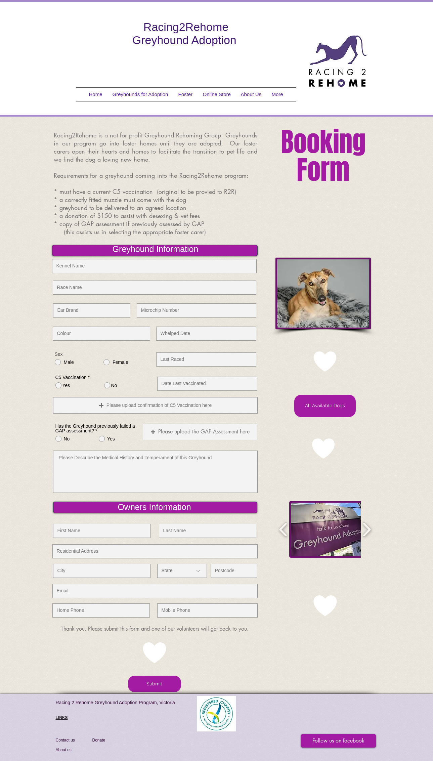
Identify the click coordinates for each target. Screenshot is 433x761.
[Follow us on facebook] (338, 741)
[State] (182, 571)
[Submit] (154, 684)
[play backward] (283, 529)
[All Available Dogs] (325, 406)
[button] (200, 432)
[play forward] (366, 529)
